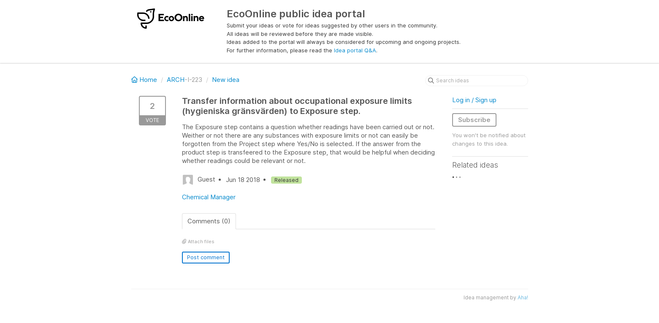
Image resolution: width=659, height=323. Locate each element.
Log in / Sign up (474, 100)
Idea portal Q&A (355, 50)
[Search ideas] (476, 80)
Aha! (523, 297)
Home (145, 80)
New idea (225, 80)
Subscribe (474, 120)
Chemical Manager (209, 197)
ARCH (175, 80)
